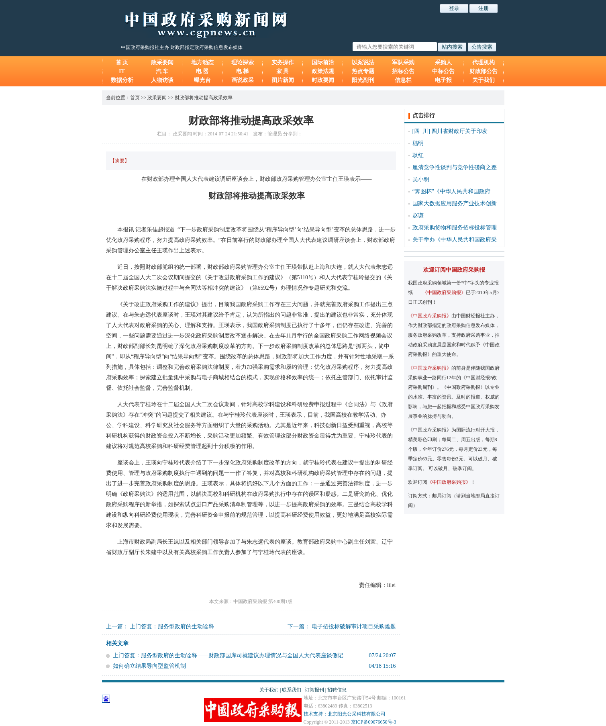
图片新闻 (282, 80)
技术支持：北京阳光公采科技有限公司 (345, 714)
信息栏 (403, 80)
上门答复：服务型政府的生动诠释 (172, 627)
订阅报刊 (314, 690)
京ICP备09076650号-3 (373, 722)
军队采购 (403, 62)
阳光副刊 (363, 80)
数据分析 (122, 80)
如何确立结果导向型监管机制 (149, 666)
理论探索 (242, 62)
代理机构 (483, 62)
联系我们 (291, 690)
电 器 (202, 71)
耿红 (418, 155)
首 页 (122, 62)
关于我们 (483, 80)
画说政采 (242, 80)
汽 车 (162, 71)
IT (122, 71)
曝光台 (202, 80)
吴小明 (420, 179)
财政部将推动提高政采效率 (204, 97)
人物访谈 (162, 80)
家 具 (282, 71)
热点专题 (363, 71)
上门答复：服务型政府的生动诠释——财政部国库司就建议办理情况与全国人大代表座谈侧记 (228, 655)
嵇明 (418, 143)
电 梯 (242, 71)
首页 (135, 97)
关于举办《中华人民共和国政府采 (454, 240)
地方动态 (202, 62)
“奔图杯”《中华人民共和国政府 (451, 191)
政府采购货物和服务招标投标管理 (454, 228)
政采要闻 (162, 62)
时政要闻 (323, 80)
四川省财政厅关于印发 (459, 131)
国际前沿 (323, 62)
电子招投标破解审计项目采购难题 (354, 627)
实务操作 (282, 62)
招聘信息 (337, 690)
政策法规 (323, 71)
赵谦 (418, 216)
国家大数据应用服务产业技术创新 (454, 203)
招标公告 (403, 71)
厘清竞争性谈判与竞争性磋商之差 (454, 167)
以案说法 (363, 62)
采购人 (443, 62)
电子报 (443, 80)
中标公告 (443, 71)
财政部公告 (483, 71)
